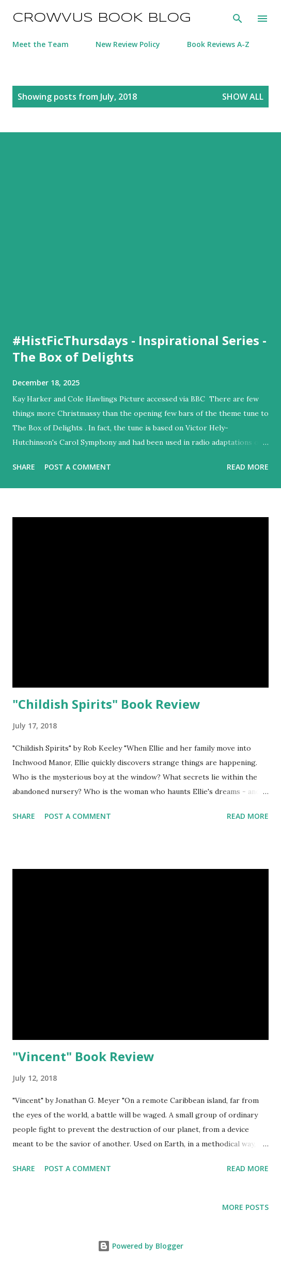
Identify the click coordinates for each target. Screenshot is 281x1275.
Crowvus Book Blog (101, 18)
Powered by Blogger (140, 1246)
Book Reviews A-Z (218, 44)
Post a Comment (77, 467)
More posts (245, 1207)
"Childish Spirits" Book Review (106, 703)
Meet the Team (40, 44)
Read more (248, 467)
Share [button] (23, 467)
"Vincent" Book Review (83, 1056)
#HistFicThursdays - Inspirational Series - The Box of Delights (139, 348)
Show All (242, 96)
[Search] (237, 18)
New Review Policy (128, 44)
